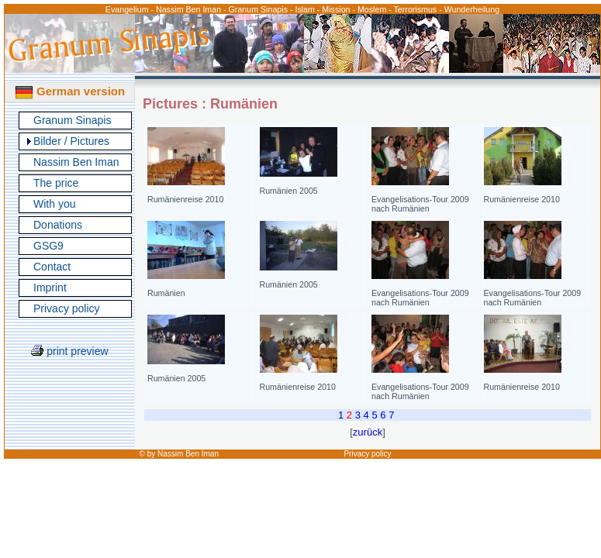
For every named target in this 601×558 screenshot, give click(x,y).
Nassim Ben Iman (76, 162)
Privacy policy (66, 308)
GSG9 (48, 245)
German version (70, 91)
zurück (367, 432)
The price (55, 183)
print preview (69, 351)
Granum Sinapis (72, 120)
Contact (52, 266)
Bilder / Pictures (71, 141)
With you (54, 204)
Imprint (50, 287)
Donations (57, 225)
